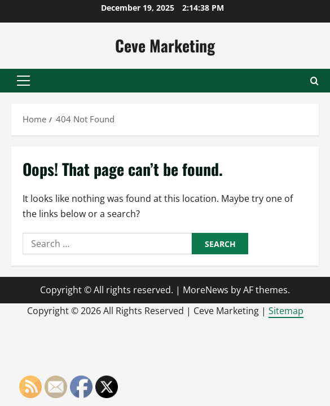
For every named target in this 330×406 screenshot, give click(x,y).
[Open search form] (314, 81)
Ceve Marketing (165, 45)
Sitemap (286, 310)
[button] (23, 80)
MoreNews (205, 290)
